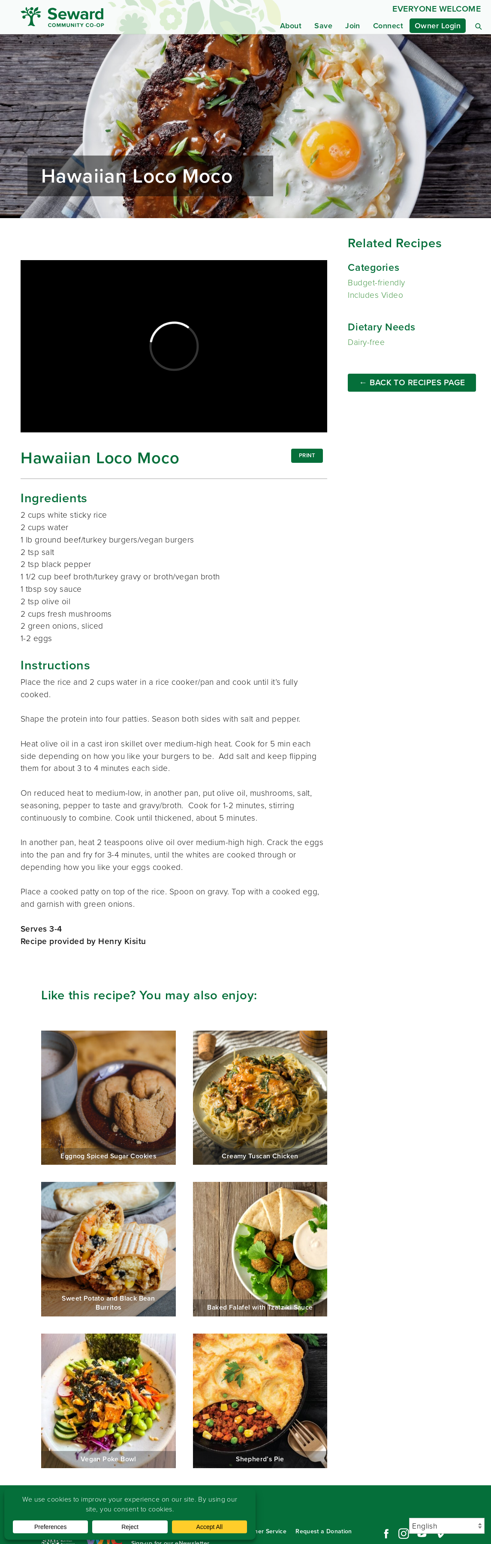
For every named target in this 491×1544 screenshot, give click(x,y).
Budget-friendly (376, 282)
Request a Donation (323, 1531)
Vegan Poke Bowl (108, 1401)
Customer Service (261, 1531)
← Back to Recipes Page (412, 382)
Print (307, 455)
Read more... (245, 126)
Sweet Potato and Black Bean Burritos (108, 1249)
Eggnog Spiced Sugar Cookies (108, 1098)
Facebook (385, 1534)
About (290, 25)
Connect (388, 25)
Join (352, 25)
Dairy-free (366, 342)
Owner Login (438, 25)
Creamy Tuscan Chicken (260, 1098)
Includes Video (375, 295)
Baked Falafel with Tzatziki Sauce (260, 1249)
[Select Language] (447, 1526)
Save (323, 25)
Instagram (403, 1534)
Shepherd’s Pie (260, 1401)
